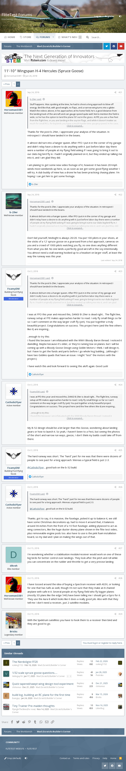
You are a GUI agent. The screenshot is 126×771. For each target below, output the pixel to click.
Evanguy (16, 698)
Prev (7, 84)
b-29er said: (36, 99)
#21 (120, 92)
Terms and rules (81, 758)
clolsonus (16, 687)
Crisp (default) (12, 758)
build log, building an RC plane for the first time (41, 695)
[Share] (115, 92)
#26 (120, 487)
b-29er (14, 212)
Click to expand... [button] (75, 125)
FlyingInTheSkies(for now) (23, 709)
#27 (120, 548)
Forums (45, 37)
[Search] (108, 37)
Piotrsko (100, 675)
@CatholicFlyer (35, 467)
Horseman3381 (13, 75)
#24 (120, 384)
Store (27, 37)
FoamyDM (13, 288)
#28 (120, 578)
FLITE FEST (32, 748)
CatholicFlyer (13, 402)
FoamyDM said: (37, 391)
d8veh (13, 565)
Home (11, 37)
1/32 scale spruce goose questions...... (34, 673)
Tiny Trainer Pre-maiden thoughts (33, 706)
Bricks (13, 631)
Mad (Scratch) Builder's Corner (52, 665)
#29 (120, 614)
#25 (120, 450)
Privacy (96, 758)
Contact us (65, 758)
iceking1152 (17, 665)
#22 (120, 194)
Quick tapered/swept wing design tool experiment (43, 684)
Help (105, 758)
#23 (120, 271)
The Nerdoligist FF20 (25, 662)
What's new (70, 37)
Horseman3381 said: (40, 201)
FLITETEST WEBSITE (15, 748)
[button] (53, 37)
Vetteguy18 (17, 676)
